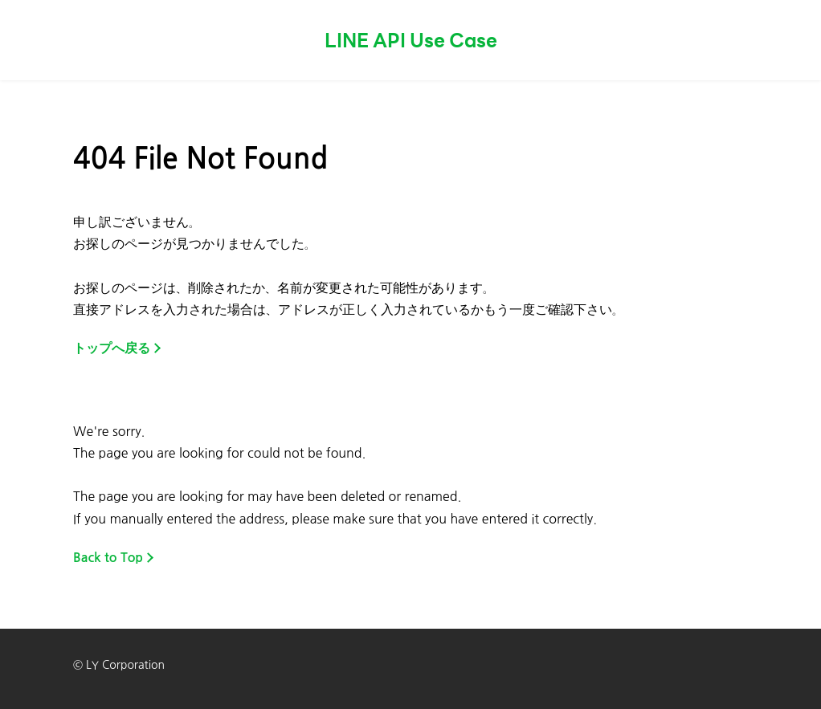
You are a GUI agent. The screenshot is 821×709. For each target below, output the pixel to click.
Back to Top (108, 558)
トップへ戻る (111, 348)
